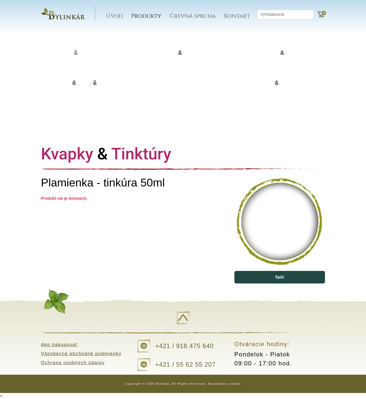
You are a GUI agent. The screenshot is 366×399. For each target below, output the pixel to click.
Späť (279, 277)
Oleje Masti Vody (84, 82)
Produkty (146, 16)
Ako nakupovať (59, 344)
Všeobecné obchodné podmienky (81, 353)
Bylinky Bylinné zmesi (84, 52)
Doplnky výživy (181, 82)
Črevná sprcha (193, 16)
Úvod (114, 16)
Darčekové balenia (84, 112)
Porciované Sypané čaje (181, 52)
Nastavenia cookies (224, 383)
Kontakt (237, 16)
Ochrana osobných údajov (73, 362)
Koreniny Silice (278, 52)
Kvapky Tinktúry (277, 82)
